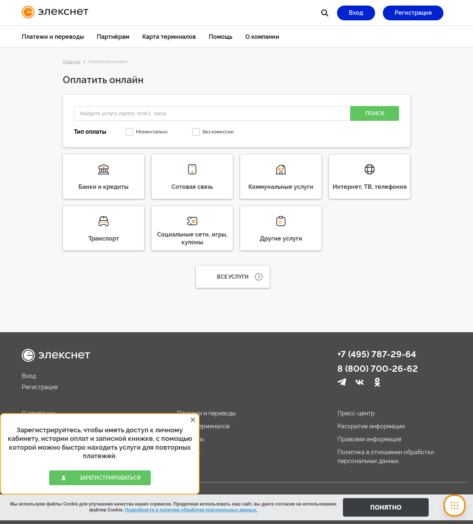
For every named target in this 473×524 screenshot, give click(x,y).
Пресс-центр (356, 413)
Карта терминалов (169, 36)
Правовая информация (369, 439)
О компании (262, 36)
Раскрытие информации (371, 426)
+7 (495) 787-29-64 (376, 354)
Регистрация (413, 12)
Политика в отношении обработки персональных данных (385, 457)
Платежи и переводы (53, 36)
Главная (71, 61)
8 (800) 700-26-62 (377, 368)
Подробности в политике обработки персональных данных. (191, 510)
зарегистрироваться (110, 478)
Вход (356, 12)
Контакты (190, 439)
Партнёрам (113, 36)
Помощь (220, 36)
